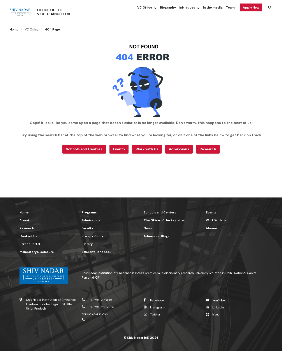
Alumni (211, 228)
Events (211, 212)
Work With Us (216, 220)
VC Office (144, 7)
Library (87, 244)
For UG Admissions (95, 314)
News (148, 228)
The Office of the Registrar (164, 220)
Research (26, 228)
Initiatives (187, 7)
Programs (89, 212)
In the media (212, 7)
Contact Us (28, 236)
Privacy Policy (92, 236)
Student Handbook (96, 252)
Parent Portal (29, 244)
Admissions (91, 220)
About (24, 220)
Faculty (87, 228)
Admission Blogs (156, 236)
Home (14, 29)
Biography (168, 7)
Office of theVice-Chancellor (68, 12)
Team (230, 7)
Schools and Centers (160, 212)
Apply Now (251, 7)
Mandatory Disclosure (36, 252)
